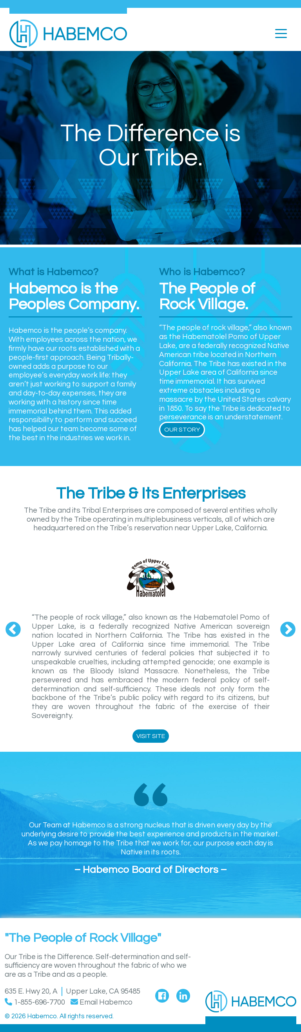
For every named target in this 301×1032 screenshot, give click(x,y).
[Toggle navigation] (281, 33)
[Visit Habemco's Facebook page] (162, 994)
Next (288, 630)
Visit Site (150, 736)
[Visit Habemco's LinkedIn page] (183, 994)
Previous (13, 630)
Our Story (182, 429)
